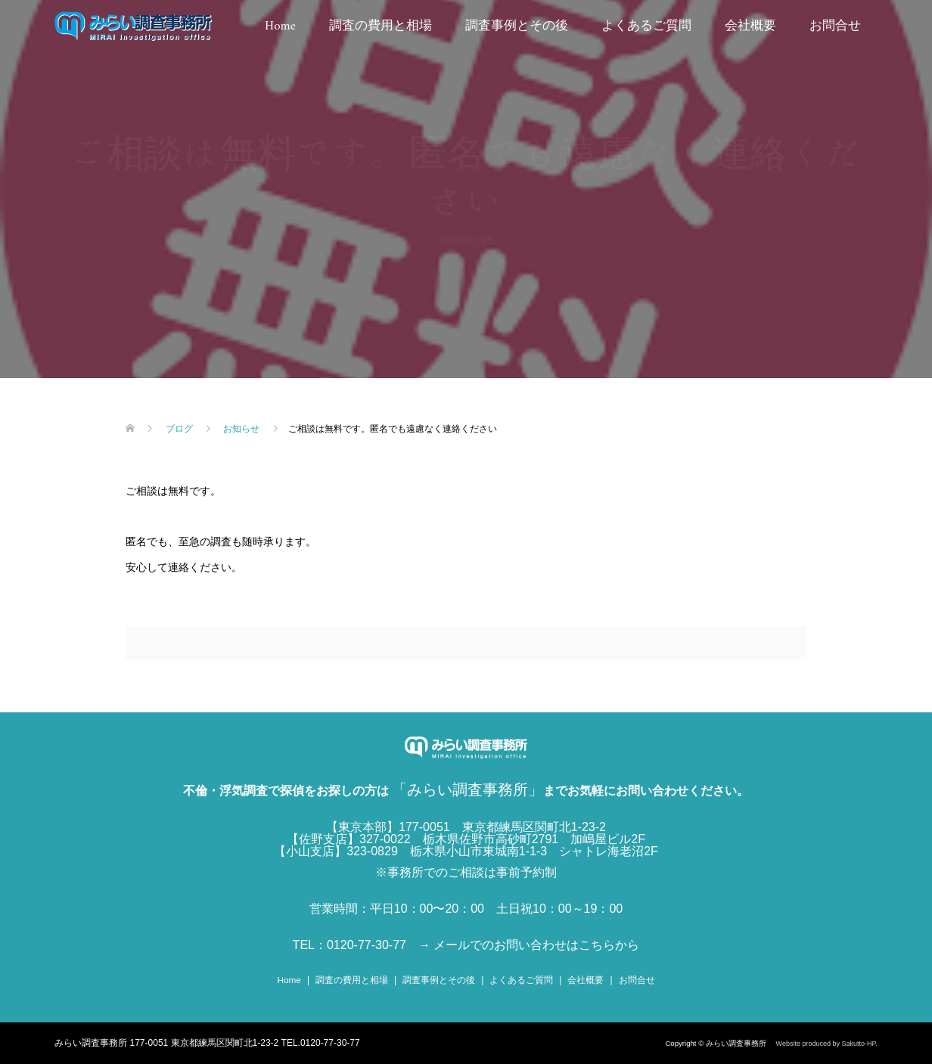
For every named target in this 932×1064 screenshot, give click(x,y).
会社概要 (750, 26)
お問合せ (835, 26)
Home (280, 26)
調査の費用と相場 (380, 26)
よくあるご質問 (646, 26)
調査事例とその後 (516, 26)
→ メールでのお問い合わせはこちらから (528, 944)
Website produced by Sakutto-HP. (827, 1043)
